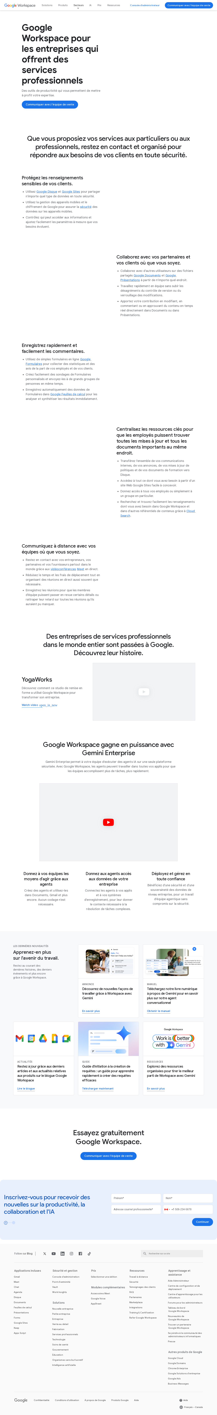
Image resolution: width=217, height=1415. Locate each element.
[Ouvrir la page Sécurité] (133, 1282)
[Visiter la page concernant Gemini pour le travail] (156, 1089)
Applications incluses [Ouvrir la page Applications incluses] (27, 1270)
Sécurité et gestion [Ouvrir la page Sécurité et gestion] (65, 1270)
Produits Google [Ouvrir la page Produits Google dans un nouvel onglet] (120, 1400)
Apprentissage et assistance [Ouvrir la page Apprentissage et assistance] (179, 1272)
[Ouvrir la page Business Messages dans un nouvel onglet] (178, 1383)
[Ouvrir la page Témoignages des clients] (142, 1287)
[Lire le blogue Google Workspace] (26, 1089)
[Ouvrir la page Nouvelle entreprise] (62, 1308)
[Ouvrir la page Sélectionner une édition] (104, 1276)
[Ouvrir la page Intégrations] (135, 1307)
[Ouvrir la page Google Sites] (71, 192)
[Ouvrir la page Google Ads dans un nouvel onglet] (174, 1378)
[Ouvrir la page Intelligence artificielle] (64, 1365)
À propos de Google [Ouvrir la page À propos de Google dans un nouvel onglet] (95, 1400)
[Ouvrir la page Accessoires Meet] (100, 1293)
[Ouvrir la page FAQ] (131, 1292)
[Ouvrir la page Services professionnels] (65, 1334)
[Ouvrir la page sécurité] (85, 207)
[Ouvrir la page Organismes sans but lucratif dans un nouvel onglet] (67, 1360)
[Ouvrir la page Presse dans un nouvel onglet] (171, 1341)
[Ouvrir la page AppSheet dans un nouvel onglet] (96, 1303)
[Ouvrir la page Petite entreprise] (61, 1314)
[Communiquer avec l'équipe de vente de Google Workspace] (189, 5)
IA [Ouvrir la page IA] (90, 5)
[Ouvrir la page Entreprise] (57, 1319)
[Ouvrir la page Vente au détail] (60, 1324)
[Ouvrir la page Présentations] (21, 1312)
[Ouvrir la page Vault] (55, 1287)
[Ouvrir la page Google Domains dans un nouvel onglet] (177, 1363)
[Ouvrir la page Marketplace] (136, 1302)
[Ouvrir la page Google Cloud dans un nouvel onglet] (175, 1358)
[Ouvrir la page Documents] (20, 1302)
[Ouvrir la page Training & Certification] (141, 1312)
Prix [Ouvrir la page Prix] (99, 5)
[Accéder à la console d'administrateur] (144, 5)
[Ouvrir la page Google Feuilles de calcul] (67, 394)
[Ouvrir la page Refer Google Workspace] (143, 1317)
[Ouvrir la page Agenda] (18, 1292)
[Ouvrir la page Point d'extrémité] (61, 1282)
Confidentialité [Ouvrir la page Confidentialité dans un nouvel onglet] (41, 1400)
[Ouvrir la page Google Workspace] (20, 5)
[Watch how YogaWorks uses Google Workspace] (32, 705)
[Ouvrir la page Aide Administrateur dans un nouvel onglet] (178, 1280)
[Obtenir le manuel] (158, 1011)
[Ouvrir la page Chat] (16, 1287)
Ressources (113, 5)
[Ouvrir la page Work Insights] (59, 1292)
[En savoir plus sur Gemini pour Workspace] (91, 1011)
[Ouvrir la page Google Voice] (98, 1298)
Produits (63, 5)
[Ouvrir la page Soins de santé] (60, 1344)
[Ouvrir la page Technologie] (58, 1339)
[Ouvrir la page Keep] (16, 1328)
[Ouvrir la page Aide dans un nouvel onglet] (183, 1400)
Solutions (47, 5)
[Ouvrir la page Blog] (30, 1253)
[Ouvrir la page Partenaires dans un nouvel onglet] (135, 1297)
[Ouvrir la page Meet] (80, 569)
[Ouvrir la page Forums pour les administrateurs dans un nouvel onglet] (185, 1302)
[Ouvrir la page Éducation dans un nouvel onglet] (57, 1354)
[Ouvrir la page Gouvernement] (60, 1349)
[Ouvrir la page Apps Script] (20, 1333)
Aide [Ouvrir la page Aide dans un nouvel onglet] (136, 1400)
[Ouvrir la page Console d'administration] (65, 1276)
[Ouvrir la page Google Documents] (147, 275)
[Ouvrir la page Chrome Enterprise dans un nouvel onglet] (178, 1368)
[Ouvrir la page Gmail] (17, 1276)
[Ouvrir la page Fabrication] (58, 1329)
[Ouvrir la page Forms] (17, 1317)
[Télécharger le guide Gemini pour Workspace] (98, 1089)
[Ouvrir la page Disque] (17, 1297)
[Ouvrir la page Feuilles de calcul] (23, 1307)
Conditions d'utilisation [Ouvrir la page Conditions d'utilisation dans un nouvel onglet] (67, 1400)
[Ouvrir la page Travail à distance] (138, 1276)
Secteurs (79, 5)
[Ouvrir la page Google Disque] (46, 192)
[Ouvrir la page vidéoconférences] (63, 569)
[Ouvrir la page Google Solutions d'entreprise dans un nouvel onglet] (184, 1373)
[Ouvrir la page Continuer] (202, 1222)
